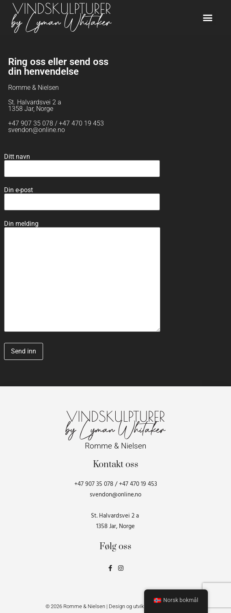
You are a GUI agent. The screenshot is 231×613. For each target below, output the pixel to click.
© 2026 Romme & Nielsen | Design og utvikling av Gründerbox (115, 606)
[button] (208, 17)
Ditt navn (82, 163)
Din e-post (82, 196)
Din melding (82, 277)
